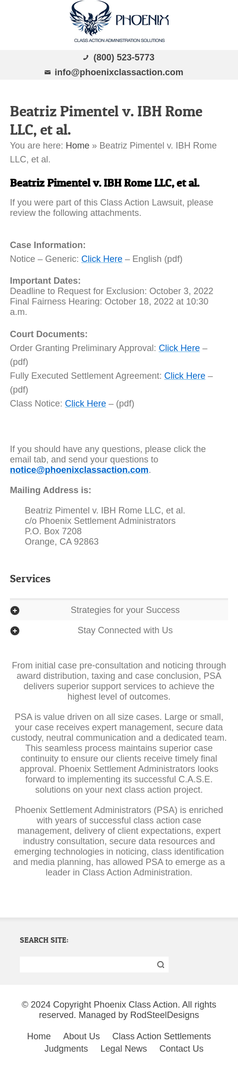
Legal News (123, 1049)
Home (77, 146)
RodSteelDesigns (164, 1015)
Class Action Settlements (162, 1036)
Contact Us (182, 1049)
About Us (81, 1036)
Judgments (66, 1049)
